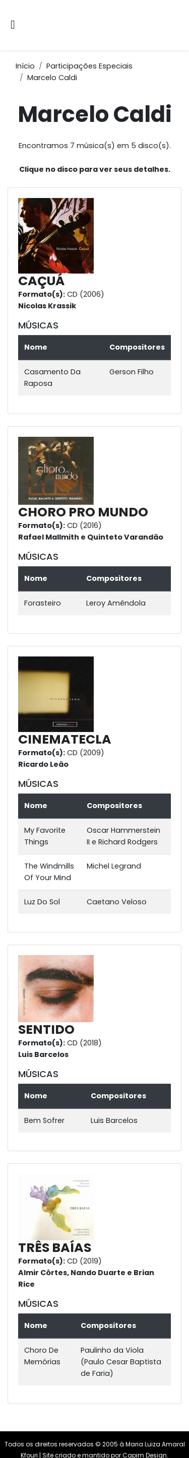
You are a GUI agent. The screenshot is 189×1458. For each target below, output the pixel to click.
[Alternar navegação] (13, 25)
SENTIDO (46, 1029)
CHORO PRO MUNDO (83, 512)
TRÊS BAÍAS (54, 1247)
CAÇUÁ (41, 281)
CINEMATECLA (64, 739)
